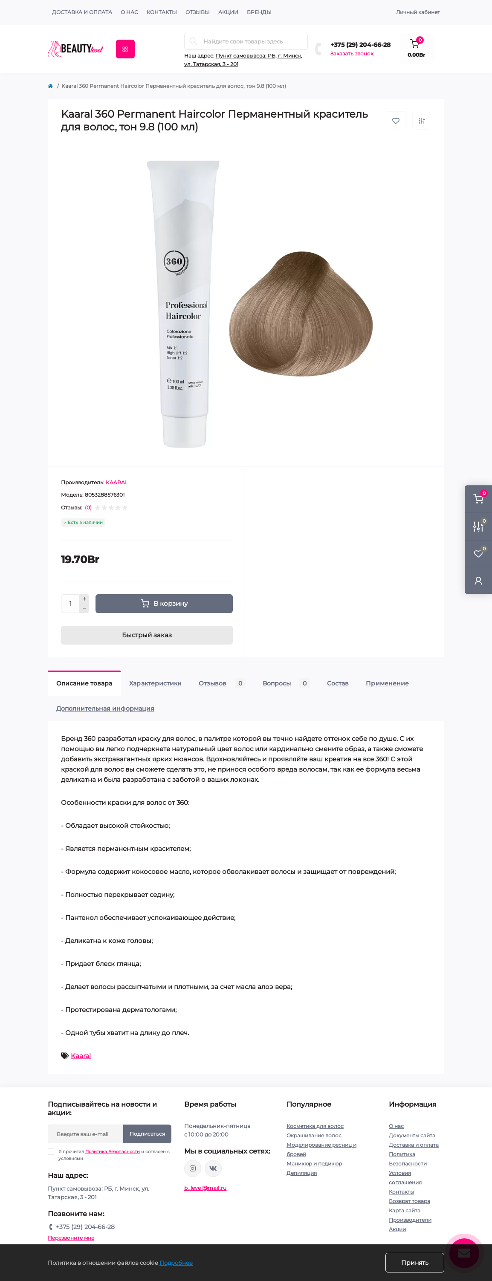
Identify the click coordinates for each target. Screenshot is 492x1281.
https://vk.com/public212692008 (213, 1168)
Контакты (401, 1191)
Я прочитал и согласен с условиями (114, 1154)
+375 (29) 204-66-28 (360, 45)
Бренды (259, 12)
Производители (410, 1220)
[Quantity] (70, 603)
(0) (88, 508)
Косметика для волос (315, 1126)
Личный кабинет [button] (418, 12)
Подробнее (176, 1262)
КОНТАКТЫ (162, 12)
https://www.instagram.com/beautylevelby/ (193, 1168)
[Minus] (84, 608)
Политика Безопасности (112, 1151)
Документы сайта (412, 1135)
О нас (129, 12)
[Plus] (84, 599)
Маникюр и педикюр (314, 1163)
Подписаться (147, 1134)
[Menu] (125, 49)
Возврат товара (409, 1201)
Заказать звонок (351, 53)
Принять (414, 1263)
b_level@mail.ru (205, 1188)
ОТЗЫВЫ (197, 12)
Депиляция (302, 1173)
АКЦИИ (228, 12)
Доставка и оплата (82, 12)
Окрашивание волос (314, 1135)
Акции (397, 1229)
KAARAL (117, 482)
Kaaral (81, 1056)
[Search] (193, 41)
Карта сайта (404, 1210)
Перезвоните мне (71, 1238)
